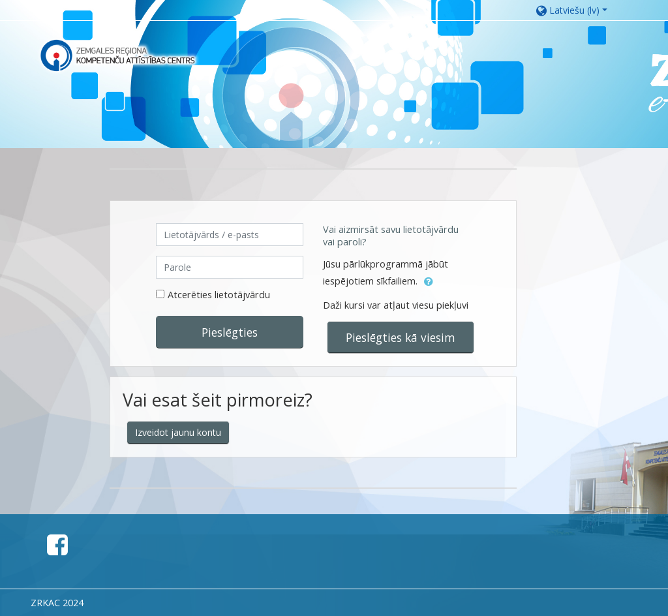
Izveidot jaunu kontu (178, 432)
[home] (117, 55)
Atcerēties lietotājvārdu (219, 294)
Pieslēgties (230, 332)
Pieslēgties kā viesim (400, 337)
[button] (578, 10)
